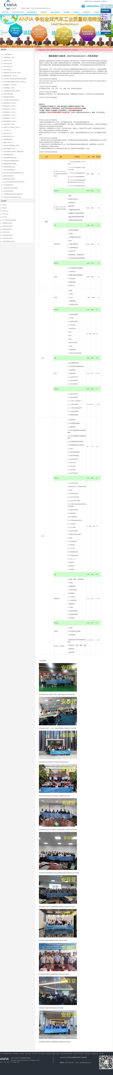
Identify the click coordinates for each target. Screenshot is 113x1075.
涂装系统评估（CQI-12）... (10, 115)
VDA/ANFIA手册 (17, 12)
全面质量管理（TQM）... (9, 57)
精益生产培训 (55, 1053)
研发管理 (44, 12)
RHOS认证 (96, 1070)
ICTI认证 (90, 1070)
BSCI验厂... (5, 208)
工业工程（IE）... (7, 130)
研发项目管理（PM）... (9, 136)
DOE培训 (48, 1053)
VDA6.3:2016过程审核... (9, 169)
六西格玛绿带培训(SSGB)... (10, 157)
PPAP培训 (34, 1053)
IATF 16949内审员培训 (6, 1053)
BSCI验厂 (108, 1070)
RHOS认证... (5, 214)
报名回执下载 (97, 1)
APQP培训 (15, 1053)
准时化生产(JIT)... (7, 133)
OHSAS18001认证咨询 (7, 1070)
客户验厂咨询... (6, 232)
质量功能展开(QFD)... (8, 154)
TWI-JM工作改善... (8, 66)
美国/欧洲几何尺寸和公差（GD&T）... (13, 72)
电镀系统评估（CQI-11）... (10, 118)
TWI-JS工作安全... (8, 60)
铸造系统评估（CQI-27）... (10, 103)
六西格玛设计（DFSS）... (10, 88)
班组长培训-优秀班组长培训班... (11, 160)
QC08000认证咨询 (68, 1070)
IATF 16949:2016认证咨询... (9, 220)
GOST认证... (5, 211)
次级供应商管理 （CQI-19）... (11, 75)
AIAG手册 (5, 12)
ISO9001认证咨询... (7, 229)
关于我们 (97, 12)
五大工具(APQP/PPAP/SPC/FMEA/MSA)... (14, 182)
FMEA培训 (28, 1053)
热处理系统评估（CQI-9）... (10, 121)
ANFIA (48, 50)
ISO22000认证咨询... (7, 235)
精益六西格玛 (55, 12)
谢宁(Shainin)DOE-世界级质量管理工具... (13, 173)
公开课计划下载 (88, 1)
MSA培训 (81, 1053)
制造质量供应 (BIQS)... (9, 97)
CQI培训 (75, 1053)
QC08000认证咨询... (7, 223)
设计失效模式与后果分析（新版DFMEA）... (14, 151)
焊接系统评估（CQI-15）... (10, 112)
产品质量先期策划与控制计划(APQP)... (13, 194)
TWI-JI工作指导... (7, 69)
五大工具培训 (41, 1053)
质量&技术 (86, 12)
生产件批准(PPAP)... (8, 185)
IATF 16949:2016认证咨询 (80, 1070)
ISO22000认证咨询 (29, 1070)
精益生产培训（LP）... (9, 142)
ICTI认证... (5, 217)
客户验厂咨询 (38, 1070)
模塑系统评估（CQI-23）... (10, 106)
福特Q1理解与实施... (8, 94)
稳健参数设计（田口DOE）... (10, 84)
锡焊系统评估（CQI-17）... (10, 109)
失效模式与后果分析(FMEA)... (11, 188)
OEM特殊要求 (32, 12)
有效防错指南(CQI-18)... (9, 166)
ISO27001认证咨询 (18, 1070)
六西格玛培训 (94, 1053)
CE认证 (3, 1072)
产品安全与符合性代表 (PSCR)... (11, 100)
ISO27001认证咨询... (7, 238)
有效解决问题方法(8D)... (9, 179)
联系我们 (104, 1)
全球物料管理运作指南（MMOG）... (12, 91)
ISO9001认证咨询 (47, 1070)
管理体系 (76, 12)
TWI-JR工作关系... (8, 63)
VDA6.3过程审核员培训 (66, 1053)
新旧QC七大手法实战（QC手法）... (12, 127)
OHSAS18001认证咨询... (8, 241)
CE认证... (4, 205)
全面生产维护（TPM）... (9, 124)
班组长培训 (87, 1053)
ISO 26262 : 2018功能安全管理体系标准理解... (15, 78)
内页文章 (101, 1053)
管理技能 (66, 12)
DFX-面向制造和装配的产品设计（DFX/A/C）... (15, 81)
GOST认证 (102, 1070)
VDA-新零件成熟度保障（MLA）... (12, 145)
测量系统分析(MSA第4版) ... (10, 163)
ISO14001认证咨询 (57, 1070)
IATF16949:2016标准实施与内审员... (12, 197)
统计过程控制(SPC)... (8, 191)
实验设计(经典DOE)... (8, 176)
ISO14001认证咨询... (7, 226)
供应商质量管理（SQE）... (10, 148)
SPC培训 (21, 1053)
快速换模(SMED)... (8, 139)
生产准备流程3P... (7, 54)
